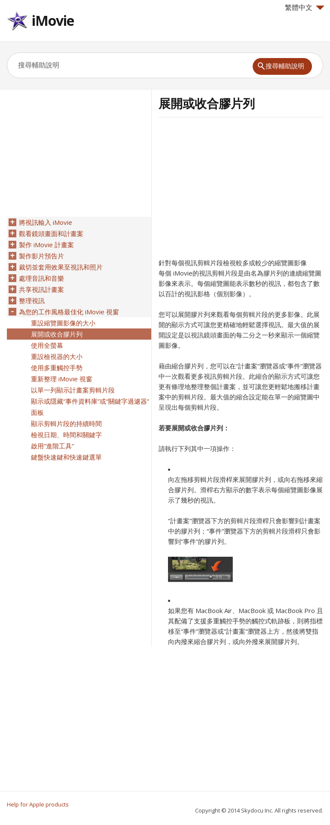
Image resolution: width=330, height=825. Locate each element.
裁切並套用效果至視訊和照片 (61, 267)
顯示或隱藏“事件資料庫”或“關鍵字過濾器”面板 (90, 407)
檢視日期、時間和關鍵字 (66, 434)
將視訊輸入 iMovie (45, 222)
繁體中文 (304, 7)
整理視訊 (32, 300)
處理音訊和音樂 (41, 278)
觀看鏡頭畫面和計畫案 (51, 233)
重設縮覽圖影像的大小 (63, 323)
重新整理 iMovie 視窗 (61, 378)
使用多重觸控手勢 (56, 367)
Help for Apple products (38, 804)
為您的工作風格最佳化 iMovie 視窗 (69, 311)
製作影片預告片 (41, 255)
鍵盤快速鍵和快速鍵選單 (66, 457)
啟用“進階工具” (52, 446)
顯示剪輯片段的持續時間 (66, 423)
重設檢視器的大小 (56, 356)
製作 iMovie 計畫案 (46, 244)
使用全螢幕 (47, 345)
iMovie (53, 20)
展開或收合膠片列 (56, 334)
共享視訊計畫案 (41, 289)
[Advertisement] (231, 190)
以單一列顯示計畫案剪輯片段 (73, 390)
